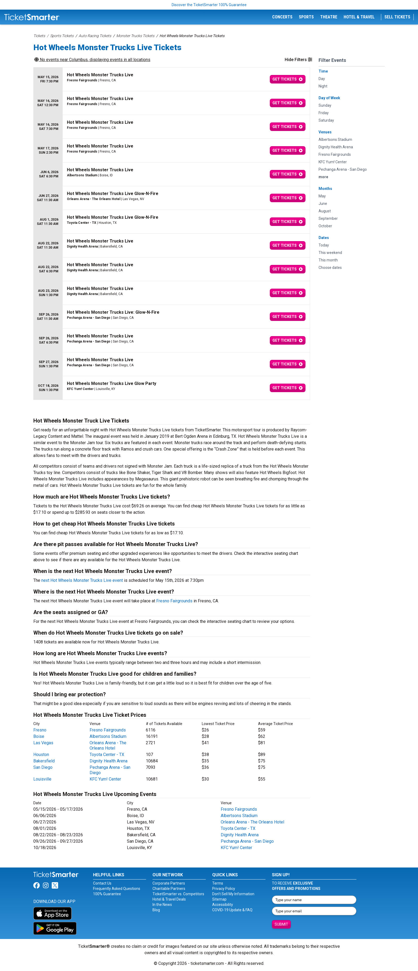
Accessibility (222, 904)
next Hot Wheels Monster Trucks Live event (82, 580)
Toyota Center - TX (107, 754)
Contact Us (102, 883)
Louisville (42, 779)
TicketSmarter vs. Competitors (178, 894)
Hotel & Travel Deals (169, 899)
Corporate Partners (168, 883)
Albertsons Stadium (108, 736)
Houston (41, 754)
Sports (306, 16)
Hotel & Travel (359, 16)
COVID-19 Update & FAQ (232, 910)
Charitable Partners (168, 888)
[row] (171, 79)
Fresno (39, 730)
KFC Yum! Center (105, 779)
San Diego (43, 767)
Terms (217, 883)
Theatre (328, 16)
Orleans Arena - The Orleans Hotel (108, 745)
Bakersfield (44, 760)
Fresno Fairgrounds (174, 600)
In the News (162, 904)
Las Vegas (43, 742)
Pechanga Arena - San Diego (247, 841)
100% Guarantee (107, 894)
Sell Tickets (397, 16)
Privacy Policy (223, 888)
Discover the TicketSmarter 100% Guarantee (209, 5)
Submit (281, 924)
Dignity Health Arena (108, 760)
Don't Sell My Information (233, 894)
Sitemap (219, 899)
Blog (156, 910)
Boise (38, 736)
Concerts (282, 16)
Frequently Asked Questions (116, 888)
